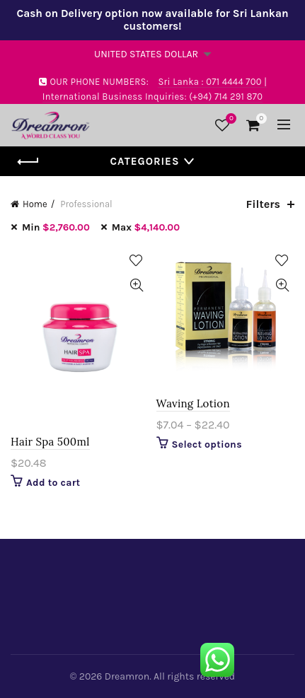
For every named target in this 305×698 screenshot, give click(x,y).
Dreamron (127, 676)
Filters (263, 204)
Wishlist (229, 119)
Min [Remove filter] (56, 227)
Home (35, 204)
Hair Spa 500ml (50, 441)
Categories (145, 161)
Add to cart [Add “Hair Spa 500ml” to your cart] (53, 483)
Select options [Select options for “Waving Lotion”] (207, 444)
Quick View (137, 285)
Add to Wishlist (137, 260)
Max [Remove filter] (146, 227)
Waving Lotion (193, 403)
